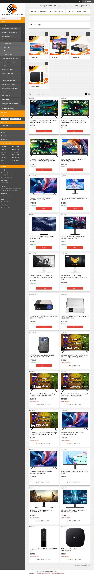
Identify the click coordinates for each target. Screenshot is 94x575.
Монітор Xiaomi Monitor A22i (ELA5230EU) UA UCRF (74, 472)
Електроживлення (7, 36)
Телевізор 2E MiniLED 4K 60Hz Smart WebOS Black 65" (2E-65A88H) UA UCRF (42, 160)
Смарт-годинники (7, 73)
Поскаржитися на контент (43, 573)
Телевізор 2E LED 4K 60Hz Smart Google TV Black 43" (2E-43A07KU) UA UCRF (75, 395)
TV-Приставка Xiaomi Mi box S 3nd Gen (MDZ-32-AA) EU (73, 550)
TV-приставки (8, 54)
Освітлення (5, 99)
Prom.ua (56, 571)
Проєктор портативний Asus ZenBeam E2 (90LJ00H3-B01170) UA (43, 317)
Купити (44, 131)
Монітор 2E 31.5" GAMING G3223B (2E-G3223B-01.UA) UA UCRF (73, 511)
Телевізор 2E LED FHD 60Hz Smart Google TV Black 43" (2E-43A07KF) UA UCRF (74, 356)
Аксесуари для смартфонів (10, 88)
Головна (33, 11)
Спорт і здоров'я (7, 92)
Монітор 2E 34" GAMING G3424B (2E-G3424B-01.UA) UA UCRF (42, 511)
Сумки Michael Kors (8, 108)
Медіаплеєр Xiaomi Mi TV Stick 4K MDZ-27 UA (43, 550)
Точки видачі (81, 11)
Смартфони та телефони (9, 29)
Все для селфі (6, 95)
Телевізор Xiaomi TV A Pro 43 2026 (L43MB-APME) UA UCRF (41, 472)
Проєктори (7, 51)
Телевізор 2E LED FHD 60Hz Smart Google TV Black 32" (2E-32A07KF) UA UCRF (43, 433)
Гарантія (43, 11)
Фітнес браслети (7, 69)
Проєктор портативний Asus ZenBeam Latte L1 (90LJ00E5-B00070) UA (42, 356)
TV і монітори (6, 40)
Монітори (7, 47)
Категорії (4, 25)
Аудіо (4, 66)
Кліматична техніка (8, 62)
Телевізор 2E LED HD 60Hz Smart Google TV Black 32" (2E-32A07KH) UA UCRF (43, 395)
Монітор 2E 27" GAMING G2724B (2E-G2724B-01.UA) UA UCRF (73, 237)
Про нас (70, 11)
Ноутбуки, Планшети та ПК (10, 32)
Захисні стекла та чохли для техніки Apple (10, 104)
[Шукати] (23, 18)
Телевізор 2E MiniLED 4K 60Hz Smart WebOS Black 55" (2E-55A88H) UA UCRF (73, 121)
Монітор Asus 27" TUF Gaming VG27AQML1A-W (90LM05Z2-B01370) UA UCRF (74, 277)
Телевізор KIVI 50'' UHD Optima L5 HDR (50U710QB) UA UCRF (73, 160)
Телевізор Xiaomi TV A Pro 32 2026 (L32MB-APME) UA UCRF (72, 433)
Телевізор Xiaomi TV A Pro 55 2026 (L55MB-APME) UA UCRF (41, 199)
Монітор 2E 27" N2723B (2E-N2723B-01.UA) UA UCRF (75, 199)
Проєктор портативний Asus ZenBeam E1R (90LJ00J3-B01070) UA (75, 317)
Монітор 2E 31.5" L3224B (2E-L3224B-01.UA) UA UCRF (42, 237)
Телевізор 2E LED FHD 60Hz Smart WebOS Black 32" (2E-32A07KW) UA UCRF (43, 121)
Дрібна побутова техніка (10, 58)
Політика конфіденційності (58, 573)
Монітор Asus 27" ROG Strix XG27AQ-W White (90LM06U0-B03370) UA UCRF (42, 276)
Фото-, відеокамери (8, 77)
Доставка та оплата (56, 11)
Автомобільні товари (8, 84)
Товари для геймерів (8, 81)
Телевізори (7, 43)
